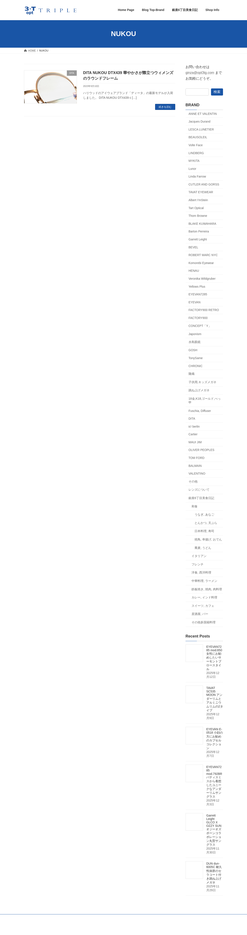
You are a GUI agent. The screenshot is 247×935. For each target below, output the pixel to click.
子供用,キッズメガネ (202, 382)
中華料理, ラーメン (204, 581)
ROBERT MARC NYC (203, 255)
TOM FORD (196, 458)
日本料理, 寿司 (204, 531)
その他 (193, 481)
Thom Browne (198, 215)
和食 (195, 506)
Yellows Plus (197, 286)
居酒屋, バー (200, 614)
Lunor (192, 168)
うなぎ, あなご (204, 514)
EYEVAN (195, 302)
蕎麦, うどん (203, 547)
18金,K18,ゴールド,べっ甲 (205, 400)
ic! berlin (194, 426)
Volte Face (196, 145)
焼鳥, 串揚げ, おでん (208, 539)
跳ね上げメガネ (199, 390)
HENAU (194, 270)
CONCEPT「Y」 (200, 325)
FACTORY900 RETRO (204, 310)
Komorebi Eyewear (201, 262)
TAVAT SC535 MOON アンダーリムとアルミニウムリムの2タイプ (214, 699)
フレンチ (198, 564)
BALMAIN (195, 465)
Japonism (195, 334)
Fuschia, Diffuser (200, 410)
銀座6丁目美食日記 (201, 498)
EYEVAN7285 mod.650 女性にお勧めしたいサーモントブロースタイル (214, 658)
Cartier (193, 434)
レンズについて (199, 489)
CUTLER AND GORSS (204, 184)
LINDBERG (196, 153)
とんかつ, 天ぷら (206, 522)
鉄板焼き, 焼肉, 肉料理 (207, 589)
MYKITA (194, 160)
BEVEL (193, 247)
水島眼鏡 (195, 341)
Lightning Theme (121, 927)
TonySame (196, 358)
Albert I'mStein (198, 200)
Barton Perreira (199, 231)
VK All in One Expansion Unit (151, 927)
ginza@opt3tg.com (200, 72)
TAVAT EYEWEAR (201, 192)
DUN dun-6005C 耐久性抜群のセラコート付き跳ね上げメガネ (214, 873)
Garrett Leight (198, 239)
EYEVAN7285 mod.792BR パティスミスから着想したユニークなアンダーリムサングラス (214, 781)
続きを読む (165, 106)
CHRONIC (195, 365)
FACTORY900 (198, 318)
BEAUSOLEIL (198, 137)
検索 (217, 91)
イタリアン (199, 556)
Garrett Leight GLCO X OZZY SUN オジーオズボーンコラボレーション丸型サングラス (214, 830)
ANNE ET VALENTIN (203, 113)
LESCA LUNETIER (201, 129)
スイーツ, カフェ (203, 605)
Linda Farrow (197, 176)
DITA (192, 418)
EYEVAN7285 (198, 294)
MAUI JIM (195, 442)
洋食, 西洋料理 (201, 572)
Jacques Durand (199, 121)
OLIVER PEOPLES (201, 450)
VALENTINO (197, 473)
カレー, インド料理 (204, 597)
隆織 (192, 373)
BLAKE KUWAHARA (202, 223)
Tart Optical (196, 207)
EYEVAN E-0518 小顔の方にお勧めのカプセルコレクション (214, 738)
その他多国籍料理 (204, 622)
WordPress (100, 927)
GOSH (193, 350)
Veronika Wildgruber (202, 278)
